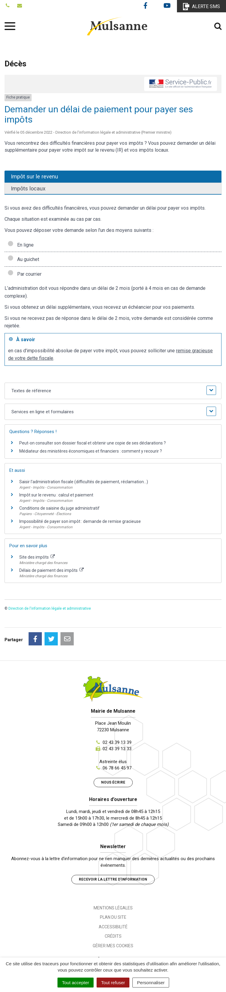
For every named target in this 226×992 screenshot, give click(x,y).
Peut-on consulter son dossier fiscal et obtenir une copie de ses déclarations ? (92, 443)
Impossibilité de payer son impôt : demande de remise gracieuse (80, 521)
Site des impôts (37, 557)
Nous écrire (113, 782)
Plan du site (113, 917)
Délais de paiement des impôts (51, 570)
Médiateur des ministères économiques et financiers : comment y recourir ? (90, 451)
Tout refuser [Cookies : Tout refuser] (113, 982)
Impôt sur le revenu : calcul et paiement (56, 495)
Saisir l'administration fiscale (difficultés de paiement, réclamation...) (83, 481)
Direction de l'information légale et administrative (49, 608)
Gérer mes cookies (113, 945)
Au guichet (23, 259)
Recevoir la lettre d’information (113, 879)
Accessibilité (113, 926)
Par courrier (25, 274)
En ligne (21, 245)
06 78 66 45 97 (117, 768)
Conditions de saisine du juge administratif (59, 508)
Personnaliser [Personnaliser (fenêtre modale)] (151, 982)
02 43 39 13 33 (117, 748)
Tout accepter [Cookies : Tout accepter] (75, 982)
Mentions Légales (113, 908)
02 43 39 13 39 (117, 742)
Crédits (113, 936)
